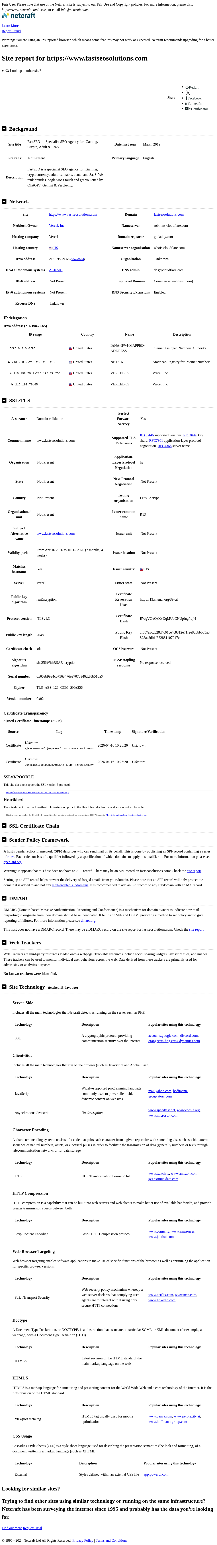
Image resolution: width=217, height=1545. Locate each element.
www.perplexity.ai (187, 1416)
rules (10, 857)
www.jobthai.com (161, 1237)
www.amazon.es (183, 1231)
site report (194, 871)
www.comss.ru (159, 1231)
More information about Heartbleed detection (126, 815)
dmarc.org (88, 920)
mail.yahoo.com (159, 1091)
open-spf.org (13, 862)
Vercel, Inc (56, 225)
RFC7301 (156, 440)
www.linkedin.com (162, 1300)
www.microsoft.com (163, 1115)
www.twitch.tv (158, 1173)
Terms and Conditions (111, 1540)
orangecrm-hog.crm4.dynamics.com (174, 1041)
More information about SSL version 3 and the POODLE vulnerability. (37, 792)
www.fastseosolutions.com (56, 533)
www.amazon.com (184, 1173)
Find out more (12, 1528)
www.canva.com (160, 1416)
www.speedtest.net (161, 1110)
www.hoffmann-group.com (167, 1422)
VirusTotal (77, 259)
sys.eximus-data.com (163, 1179)
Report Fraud (11, 31)
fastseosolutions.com (169, 214)
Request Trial (32, 1528)
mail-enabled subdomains (70, 885)
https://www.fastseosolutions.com (73, 214)
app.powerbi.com (156, 1474)
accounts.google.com (163, 1035)
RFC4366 (165, 446)
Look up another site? (23, 71)
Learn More (10, 26)
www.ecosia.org (188, 1110)
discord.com (189, 1035)
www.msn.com (185, 1295)
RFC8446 (147, 435)
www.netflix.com (160, 1295)
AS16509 (55, 270)
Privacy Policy (82, 1540)
